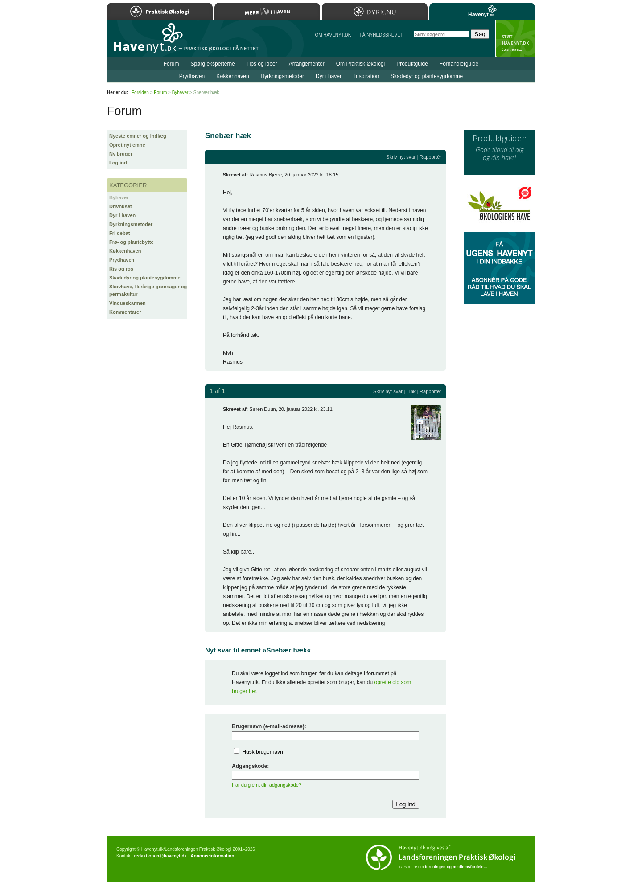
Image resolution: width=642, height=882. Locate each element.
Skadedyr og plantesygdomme (145, 277)
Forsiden (140, 92)
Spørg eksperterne (212, 64)
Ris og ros (121, 268)
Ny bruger (120, 153)
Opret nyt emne (127, 145)
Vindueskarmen (127, 303)
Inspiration (366, 76)
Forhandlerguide (459, 64)
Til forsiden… (145, 42)
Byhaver (118, 197)
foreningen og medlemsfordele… (456, 867)
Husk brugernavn (262, 752)
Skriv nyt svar (401, 157)
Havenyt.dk (482, 11)
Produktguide (412, 64)
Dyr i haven (122, 215)
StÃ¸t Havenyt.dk (515, 38)
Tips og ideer (262, 64)
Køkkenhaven (125, 251)
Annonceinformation (212, 855)
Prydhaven (121, 260)
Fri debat (119, 233)
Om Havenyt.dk (333, 35)
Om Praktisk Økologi (360, 64)
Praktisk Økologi (160, 11)
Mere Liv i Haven (267, 11)
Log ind (118, 162)
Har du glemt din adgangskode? (266, 785)
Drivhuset (120, 206)
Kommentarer (125, 312)
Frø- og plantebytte (131, 242)
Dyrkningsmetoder (130, 224)
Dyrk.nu (375, 11)
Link (411, 391)
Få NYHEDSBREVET (381, 35)
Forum (171, 64)
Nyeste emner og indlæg (137, 136)
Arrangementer (307, 64)
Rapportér (430, 157)
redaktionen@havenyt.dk (160, 855)
